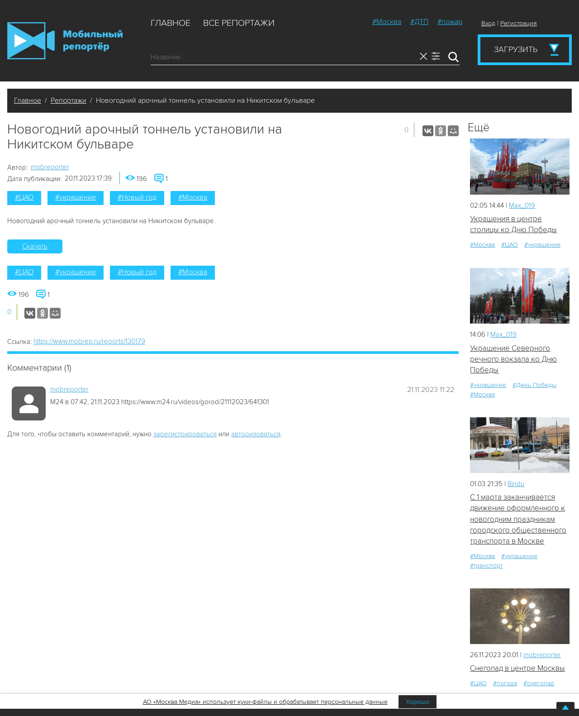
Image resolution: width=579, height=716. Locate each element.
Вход (488, 23)
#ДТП (419, 21)
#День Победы (534, 385)
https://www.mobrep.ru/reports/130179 (89, 341)
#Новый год (137, 197)
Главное (170, 23)
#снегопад (538, 684)
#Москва (386, 21)
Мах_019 (522, 205)
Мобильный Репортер (65, 40)
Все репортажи (239, 23)
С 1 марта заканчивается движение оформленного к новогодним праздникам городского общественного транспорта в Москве (518, 519)
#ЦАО (24, 197)
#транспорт (486, 566)
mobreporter (50, 167)
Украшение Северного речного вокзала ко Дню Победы (513, 359)
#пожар (449, 21)
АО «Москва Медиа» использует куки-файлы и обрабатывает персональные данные (265, 702)
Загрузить (515, 49)
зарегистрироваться (185, 434)
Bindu (516, 484)
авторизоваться (255, 434)
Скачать (34, 246)
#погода (505, 684)
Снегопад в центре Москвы (517, 668)
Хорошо (417, 702)
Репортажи (68, 100)
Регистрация (518, 23)
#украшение (75, 197)
